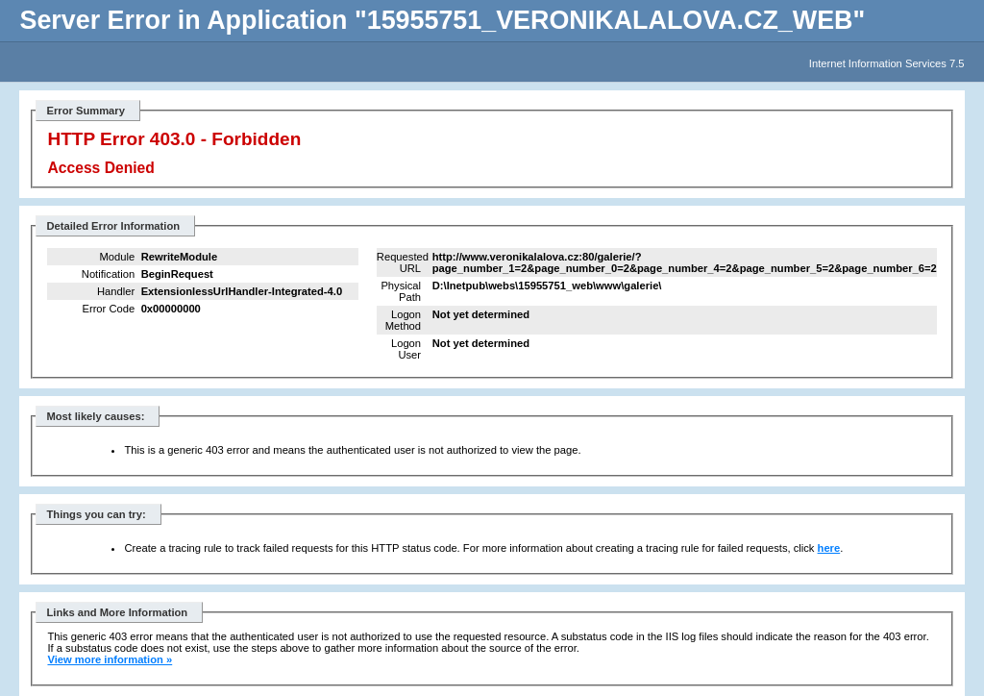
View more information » (109, 659)
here (829, 548)
